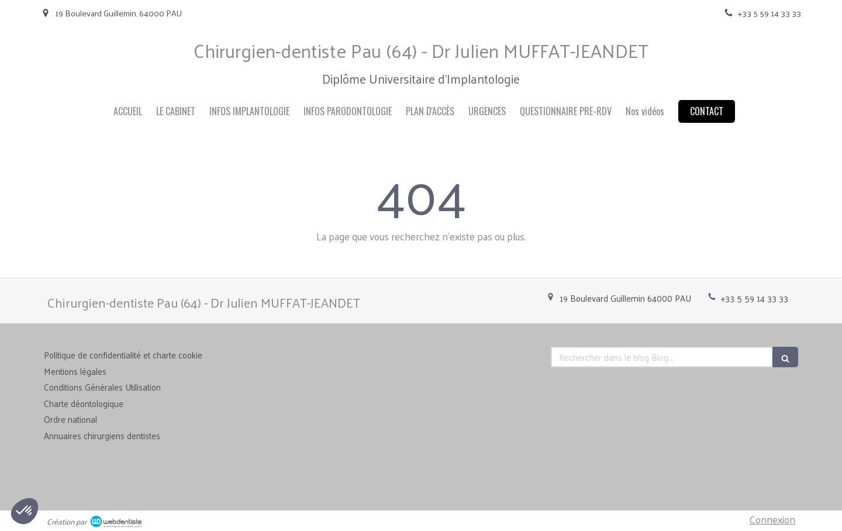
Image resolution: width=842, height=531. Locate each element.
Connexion (772, 519)
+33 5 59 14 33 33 (754, 298)
